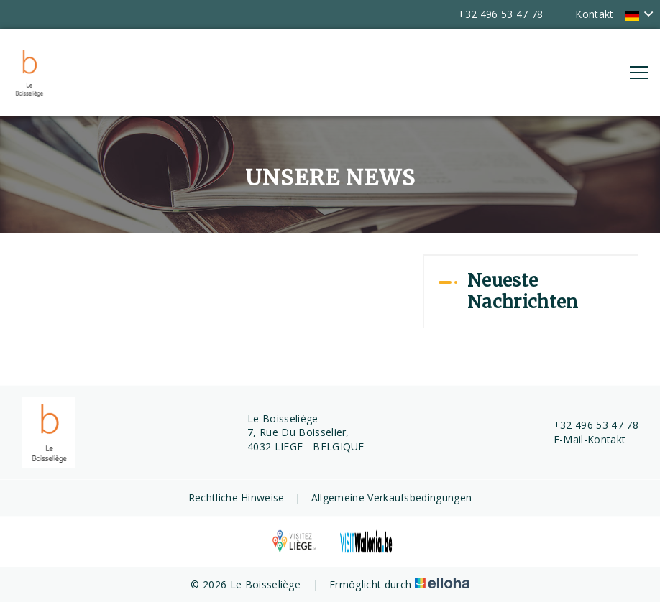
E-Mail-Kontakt (581, 439)
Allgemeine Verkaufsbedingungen (391, 497)
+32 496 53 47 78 (587, 425)
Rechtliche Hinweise (236, 497)
